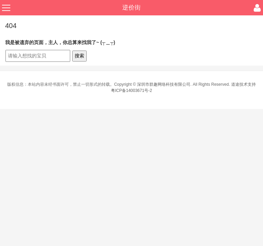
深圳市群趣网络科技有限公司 (163, 84)
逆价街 (131, 7)
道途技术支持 (243, 84)
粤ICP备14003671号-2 (131, 90)
